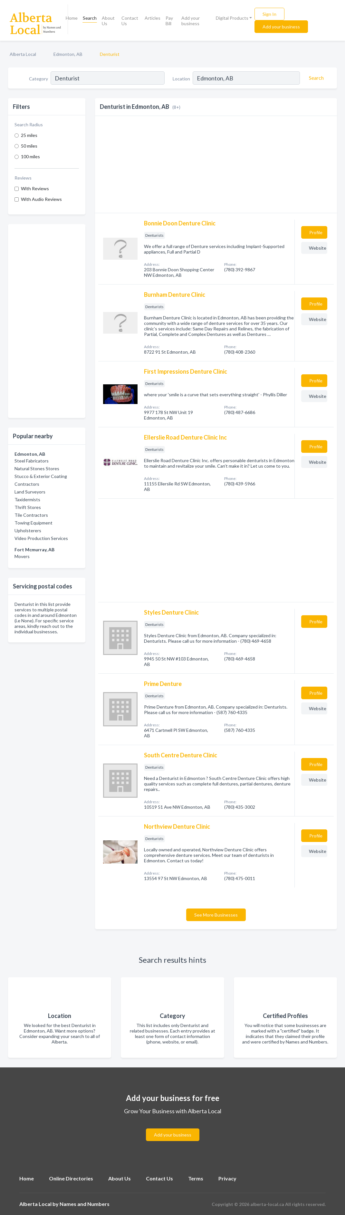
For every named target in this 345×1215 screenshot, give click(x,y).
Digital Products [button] (232, 18)
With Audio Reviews (41, 199)
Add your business (190, 20)
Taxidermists (27, 499)
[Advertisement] (46, 321)
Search (90, 18)
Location (181, 78)
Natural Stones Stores (36, 468)
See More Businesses (216, 915)
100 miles (30, 156)
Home (72, 18)
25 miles (29, 135)
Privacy (227, 1178)
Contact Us (129, 20)
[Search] (315, 77)
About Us (108, 20)
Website (317, 248)
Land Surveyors (29, 491)
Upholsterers (27, 530)
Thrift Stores (27, 507)
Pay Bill (169, 20)
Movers (22, 556)
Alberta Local (23, 54)
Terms (195, 1178)
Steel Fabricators (31, 460)
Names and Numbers (85, 1204)
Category (38, 78)
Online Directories (71, 1178)
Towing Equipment (33, 522)
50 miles (29, 146)
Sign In (269, 14)
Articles (152, 18)
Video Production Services (41, 538)
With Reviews (35, 188)
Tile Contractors (31, 515)
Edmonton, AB (67, 54)
